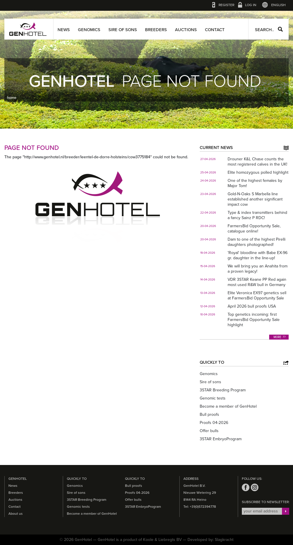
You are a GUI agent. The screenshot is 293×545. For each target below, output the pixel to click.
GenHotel (28, 29)
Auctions (186, 29)
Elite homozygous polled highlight (258, 172)
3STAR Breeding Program (223, 390)
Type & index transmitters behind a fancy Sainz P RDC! (257, 215)
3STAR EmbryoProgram (221, 438)
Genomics (89, 29)
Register (226, 5)
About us (15, 514)
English (278, 5)
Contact (215, 29)
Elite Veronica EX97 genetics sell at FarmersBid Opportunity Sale (257, 295)
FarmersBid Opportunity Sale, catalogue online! (254, 228)
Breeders (156, 29)
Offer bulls (209, 430)
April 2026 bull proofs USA (252, 306)
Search (280, 29)
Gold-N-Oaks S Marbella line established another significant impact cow (255, 199)
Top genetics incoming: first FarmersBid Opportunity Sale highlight (254, 319)
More (277, 337)
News (64, 29)
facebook (245, 487)
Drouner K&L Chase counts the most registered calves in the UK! (257, 162)
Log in (250, 5)
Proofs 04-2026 (214, 422)
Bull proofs (209, 414)
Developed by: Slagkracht (210, 539)
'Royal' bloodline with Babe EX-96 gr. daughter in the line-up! (257, 255)
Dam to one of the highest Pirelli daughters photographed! (256, 242)
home (11, 97)
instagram (254, 487)
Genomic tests (213, 398)
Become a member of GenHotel (228, 406)
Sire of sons (122, 29)
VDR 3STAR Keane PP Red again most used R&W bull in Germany (257, 282)
